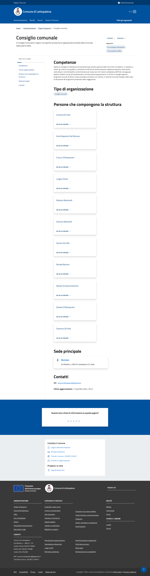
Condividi (111, 38)
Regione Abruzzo (20, 2)
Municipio (65, 360)
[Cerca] (133, 11)
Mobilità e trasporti (51, 529)
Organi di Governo (20, 507)
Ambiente (78, 519)
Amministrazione (29, 28)
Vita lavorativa (50, 514)
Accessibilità (23, 572)
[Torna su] (144, 570)
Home (18, 28)
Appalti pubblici (50, 522)
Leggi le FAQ (49, 548)
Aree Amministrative (21, 510)
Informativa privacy (82, 544)
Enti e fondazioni (20, 518)
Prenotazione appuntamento (55, 540)
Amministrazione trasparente (85, 540)
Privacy (33, 572)
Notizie (108, 507)
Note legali (79, 548)
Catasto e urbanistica (52, 525)
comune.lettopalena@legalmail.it (69, 383)
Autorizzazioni (80, 526)
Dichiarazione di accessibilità (85, 551)
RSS (15, 572)
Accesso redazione (129, 572)
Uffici (15, 514)
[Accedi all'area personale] (125, 2)
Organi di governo (44, 28)
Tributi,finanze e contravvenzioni (87, 515)
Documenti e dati (20, 529)
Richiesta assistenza (52, 551)
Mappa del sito (50, 572)
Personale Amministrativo (23, 525)
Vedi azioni (122, 38)
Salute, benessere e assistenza (86, 522)
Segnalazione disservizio (53, 544)
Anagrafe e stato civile (52, 507)
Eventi (108, 528)
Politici (16, 522)
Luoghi (108, 524)
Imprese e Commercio (52, 518)
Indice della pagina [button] (25, 59)
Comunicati (110, 510)
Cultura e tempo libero (52, 510)
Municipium (118, 572)
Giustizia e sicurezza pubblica (85, 511)
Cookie (40, 572)
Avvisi (108, 514)
